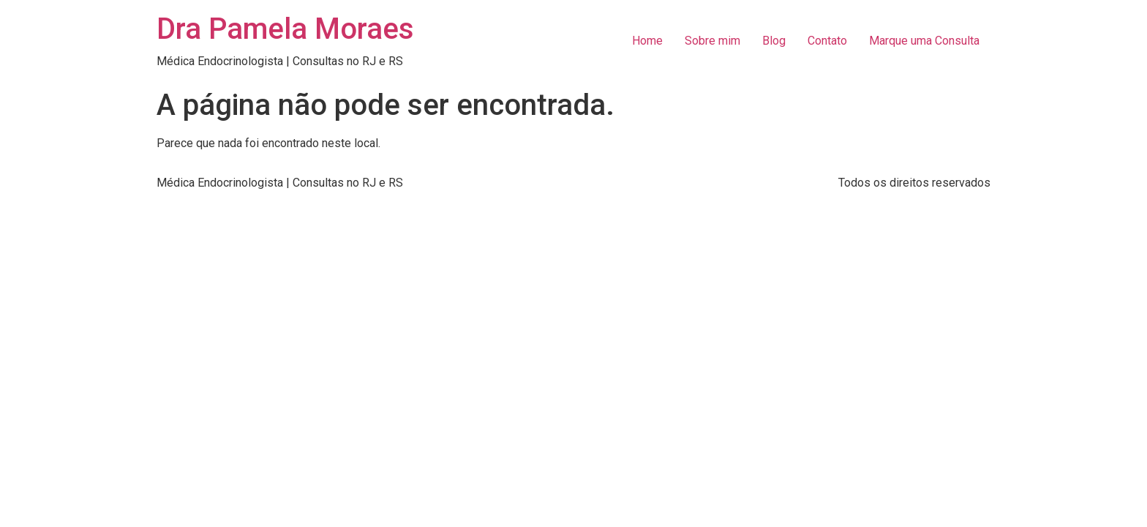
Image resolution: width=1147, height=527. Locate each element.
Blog (774, 41)
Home (647, 41)
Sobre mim (712, 41)
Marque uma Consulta (924, 41)
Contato (827, 41)
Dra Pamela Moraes (285, 29)
